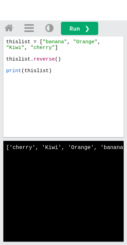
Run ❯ (79, 28)
